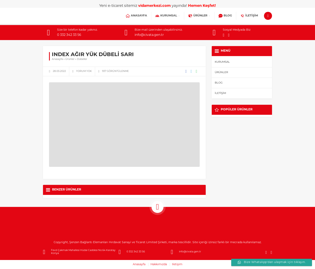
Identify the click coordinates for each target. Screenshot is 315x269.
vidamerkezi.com (154, 6)
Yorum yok (84, 71)
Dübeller (82, 59)
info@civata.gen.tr (149, 35)
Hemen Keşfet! (202, 6)
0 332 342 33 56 (69, 35)
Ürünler (70, 59)
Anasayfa (57, 59)
